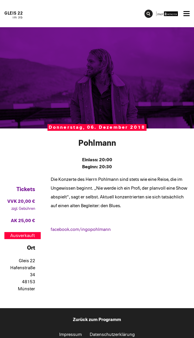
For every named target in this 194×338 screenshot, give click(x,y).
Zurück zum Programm (97, 319)
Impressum (70, 334)
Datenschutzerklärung (112, 334)
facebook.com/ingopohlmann (81, 229)
